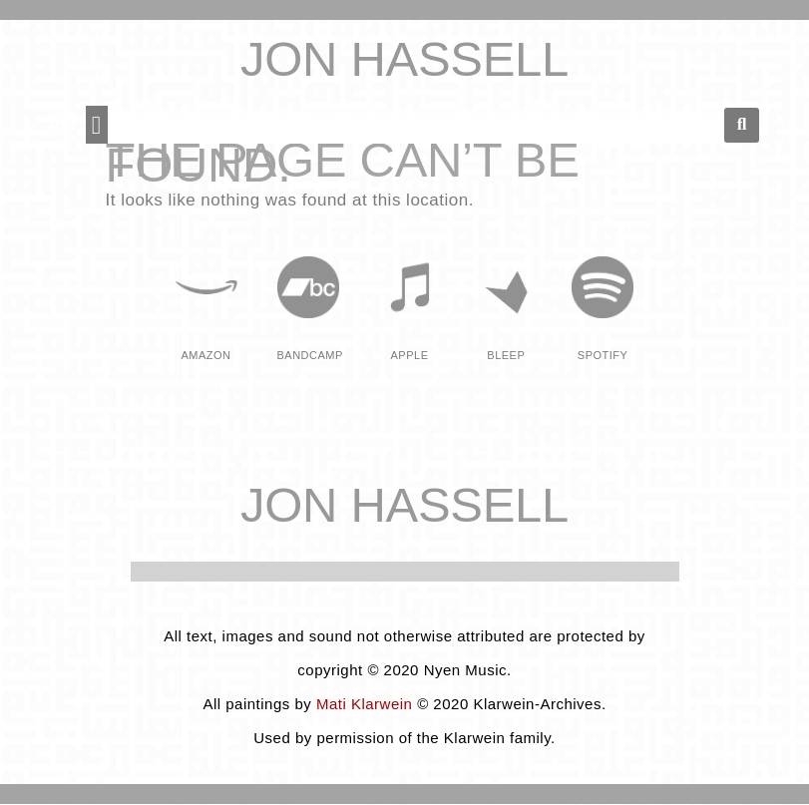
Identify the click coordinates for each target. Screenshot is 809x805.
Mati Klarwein (364, 703)
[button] (97, 125)
